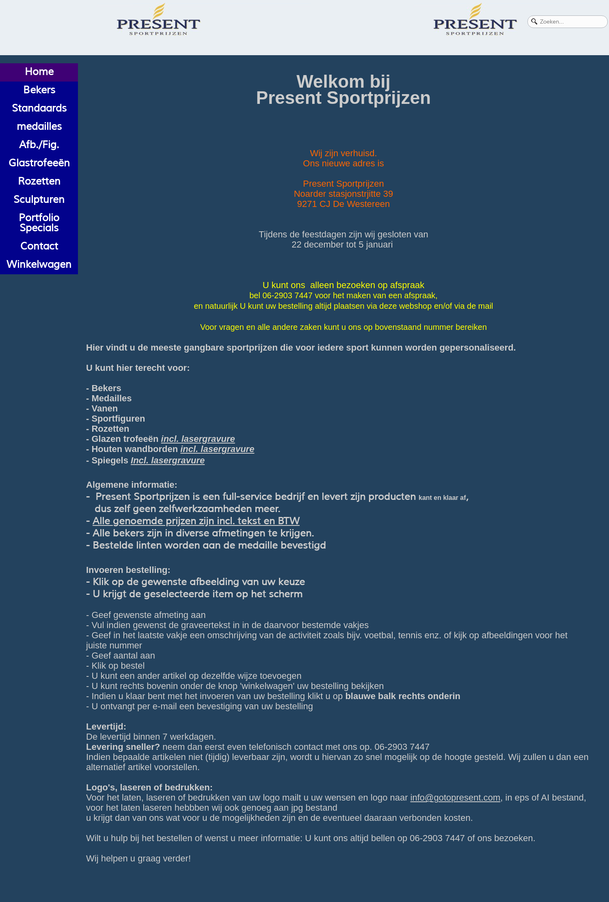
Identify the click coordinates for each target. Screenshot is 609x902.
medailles (39, 126)
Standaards (39, 108)
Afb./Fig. (39, 144)
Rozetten (39, 181)
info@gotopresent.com (455, 797)
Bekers (39, 90)
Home (39, 71)
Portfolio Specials (39, 223)
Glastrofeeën (39, 163)
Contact (39, 246)
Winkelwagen (38, 264)
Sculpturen (39, 199)
